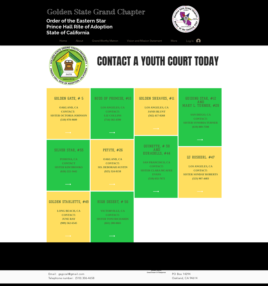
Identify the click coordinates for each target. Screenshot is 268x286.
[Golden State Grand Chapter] (95, 12)
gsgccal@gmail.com (71, 274)
